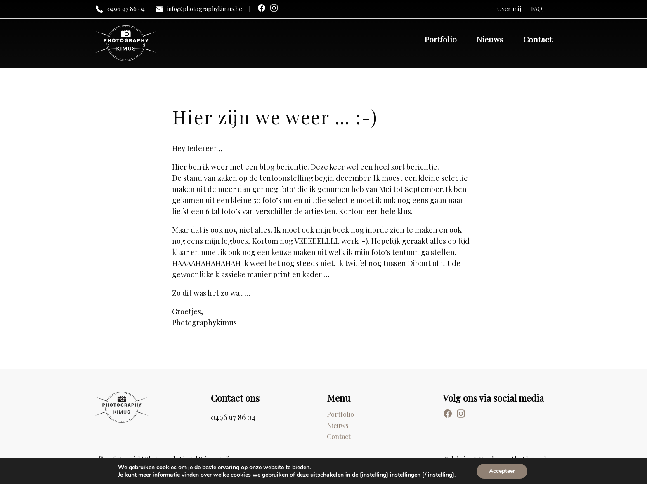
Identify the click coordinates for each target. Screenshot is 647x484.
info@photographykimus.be (198, 9)
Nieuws (490, 39)
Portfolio (441, 39)
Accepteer (502, 471)
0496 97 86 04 (120, 9)
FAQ (536, 9)
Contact (537, 39)
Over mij (509, 9)
